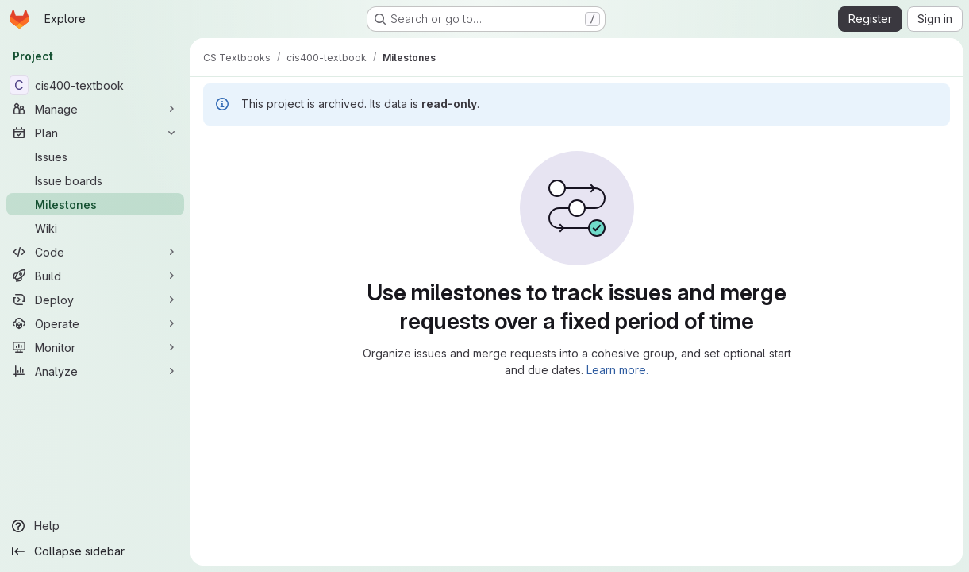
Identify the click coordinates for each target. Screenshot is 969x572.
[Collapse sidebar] (95, 551)
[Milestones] (95, 204)
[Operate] (95, 323)
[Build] (95, 276)
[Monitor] (95, 347)
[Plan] (95, 133)
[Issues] (95, 156)
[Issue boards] (95, 180)
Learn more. (617, 370)
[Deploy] (95, 299)
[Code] (95, 252)
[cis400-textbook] (95, 85)
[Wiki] (95, 228)
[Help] (95, 526)
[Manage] (95, 109)
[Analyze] (95, 371)
